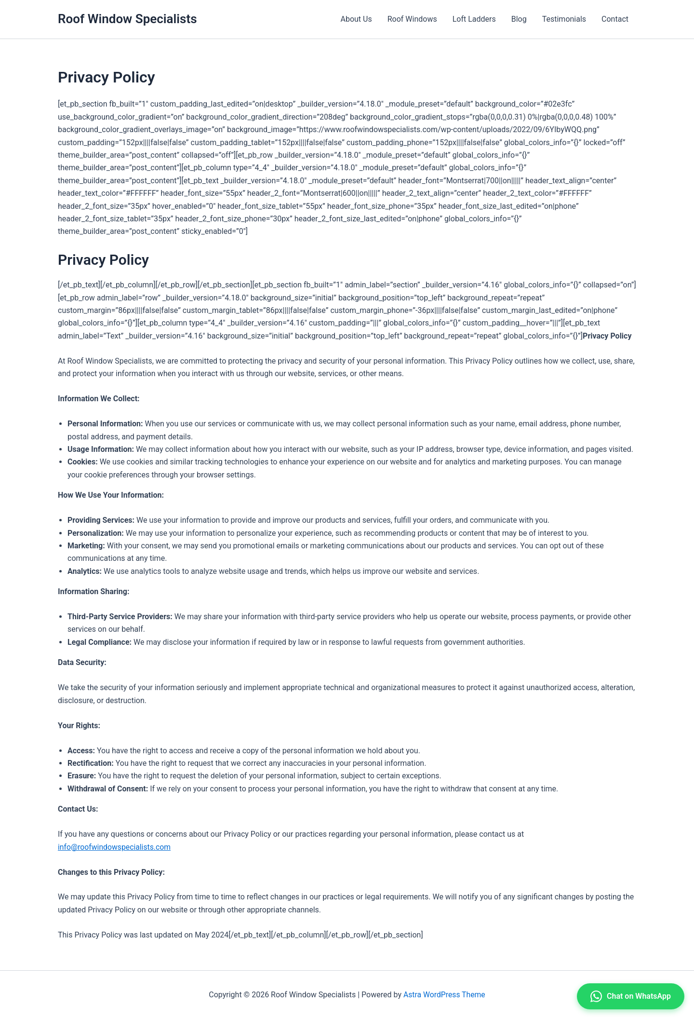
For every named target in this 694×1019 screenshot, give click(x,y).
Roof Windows (412, 19)
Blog (519, 19)
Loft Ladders (474, 19)
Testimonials (564, 19)
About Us (356, 19)
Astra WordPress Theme (444, 994)
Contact (614, 19)
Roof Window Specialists (127, 19)
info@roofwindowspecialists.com (115, 847)
